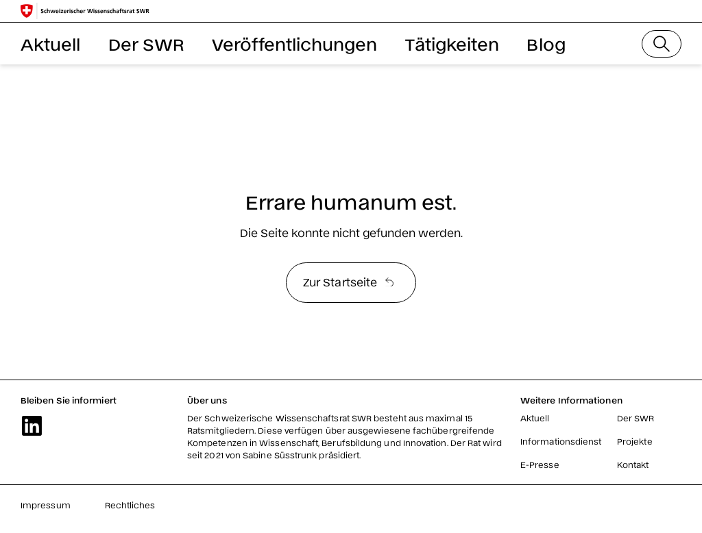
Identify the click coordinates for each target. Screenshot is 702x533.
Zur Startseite (348, 281)
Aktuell (51, 43)
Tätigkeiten (452, 43)
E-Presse (539, 464)
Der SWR (146, 43)
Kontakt (633, 464)
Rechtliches (130, 505)
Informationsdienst (560, 441)
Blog (545, 43)
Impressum (46, 505)
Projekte (635, 441)
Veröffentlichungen (294, 43)
